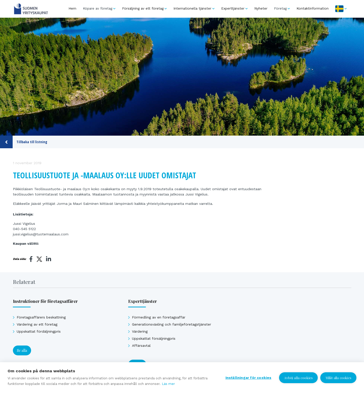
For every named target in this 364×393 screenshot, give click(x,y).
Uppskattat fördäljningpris (39, 331)
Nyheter (260, 8)
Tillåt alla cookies (338, 378)
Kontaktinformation (313, 8)
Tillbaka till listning (23, 142)
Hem (72, 8)
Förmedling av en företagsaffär (158, 317)
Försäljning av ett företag (143, 8)
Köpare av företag (97, 8)
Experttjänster (232, 8)
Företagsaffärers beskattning (41, 317)
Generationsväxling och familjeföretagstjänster (171, 324)
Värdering (140, 331)
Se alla (22, 350)
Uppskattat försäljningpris (153, 338)
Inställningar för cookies (248, 378)
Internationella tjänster (192, 8)
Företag (280, 8)
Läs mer (168, 384)
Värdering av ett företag (37, 324)
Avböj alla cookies (298, 377)
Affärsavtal (141, 345)
